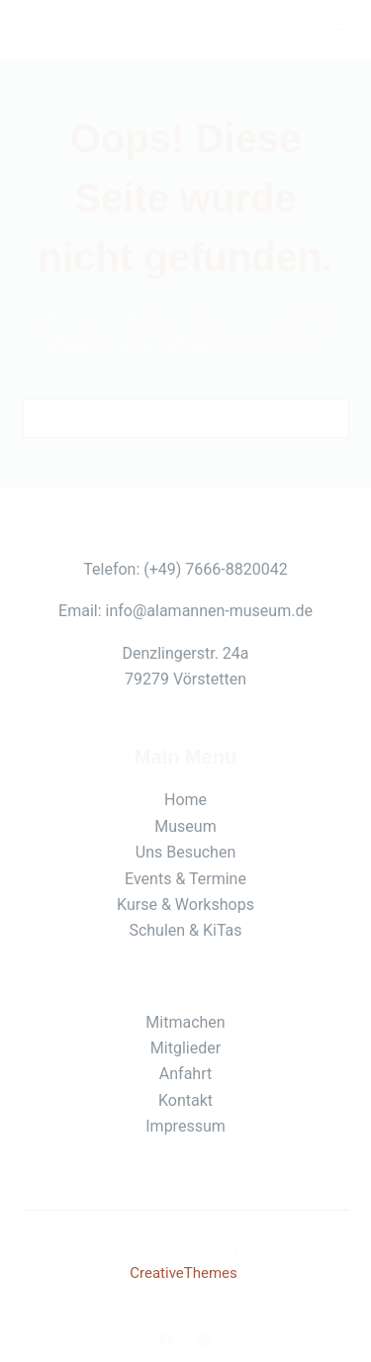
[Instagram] (205, 1339)
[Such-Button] (329, 418)
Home (185, 799)
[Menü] (340, 30)
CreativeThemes (183, 1273)
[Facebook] (165, 1339)
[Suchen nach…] (166, 418)
